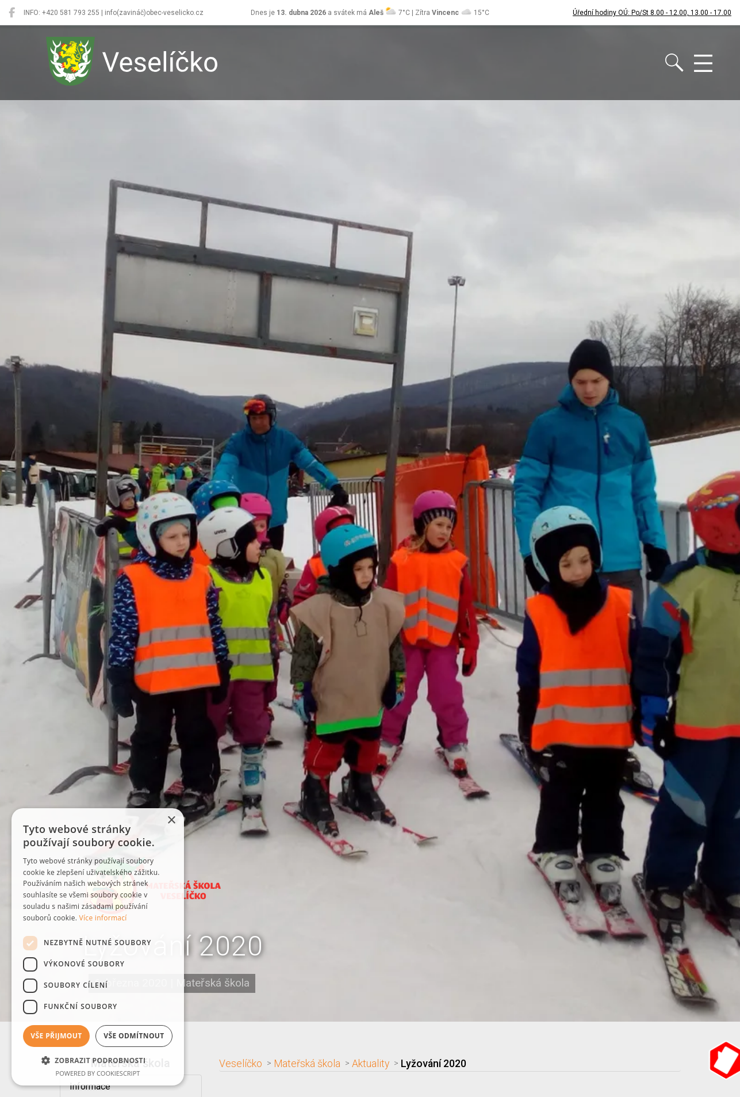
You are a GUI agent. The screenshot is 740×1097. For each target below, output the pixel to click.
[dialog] (97, 946)
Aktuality (370, 1063)
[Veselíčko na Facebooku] (12, 13)
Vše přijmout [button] (56, 1036)
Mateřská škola (307, 1063)
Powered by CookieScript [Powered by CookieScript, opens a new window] (98, 1073)
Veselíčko (240, 1063)
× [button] (171, 820)
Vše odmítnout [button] (133, 1036)
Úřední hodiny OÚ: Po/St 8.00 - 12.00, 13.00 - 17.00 (652, 13)
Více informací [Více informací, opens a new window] (103, 918)
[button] (97, 1060)
